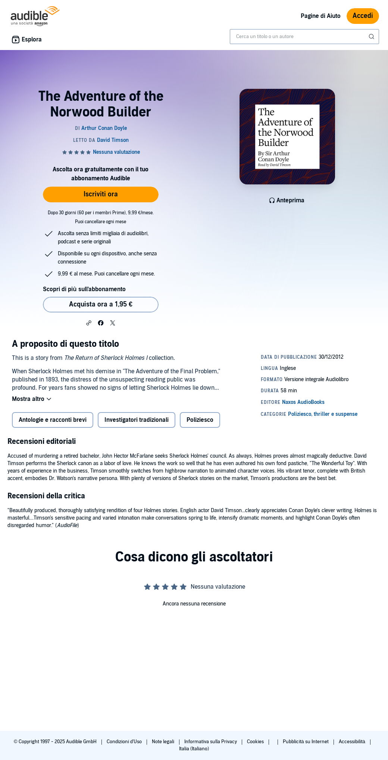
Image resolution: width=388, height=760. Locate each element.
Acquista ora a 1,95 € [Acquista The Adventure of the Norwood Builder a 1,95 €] (100, 304)
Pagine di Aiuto (321, 16)
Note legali (163, 742)
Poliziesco (200, 420)
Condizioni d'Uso (125, 742)
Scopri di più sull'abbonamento (84, 289)
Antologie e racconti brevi (53, 420)
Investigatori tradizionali (136, 420)
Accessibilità (352, 742)
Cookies (256, 742)
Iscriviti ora (101, 194)
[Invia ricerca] (372, 36)
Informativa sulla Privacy (211, 742)
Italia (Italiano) (194, 749)
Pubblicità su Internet (306, 742)
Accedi (363, 16)
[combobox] (304, 36)
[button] (89, 322)
